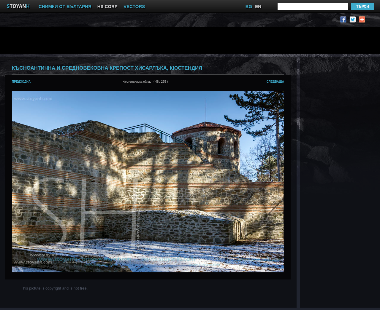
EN (258, 6)
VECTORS (134, 6)
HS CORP (107, 6)
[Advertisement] (150, 40)
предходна (21, 81)
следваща (275, 81)
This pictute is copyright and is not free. (54, 288)
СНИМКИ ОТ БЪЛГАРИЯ (65, 6)
